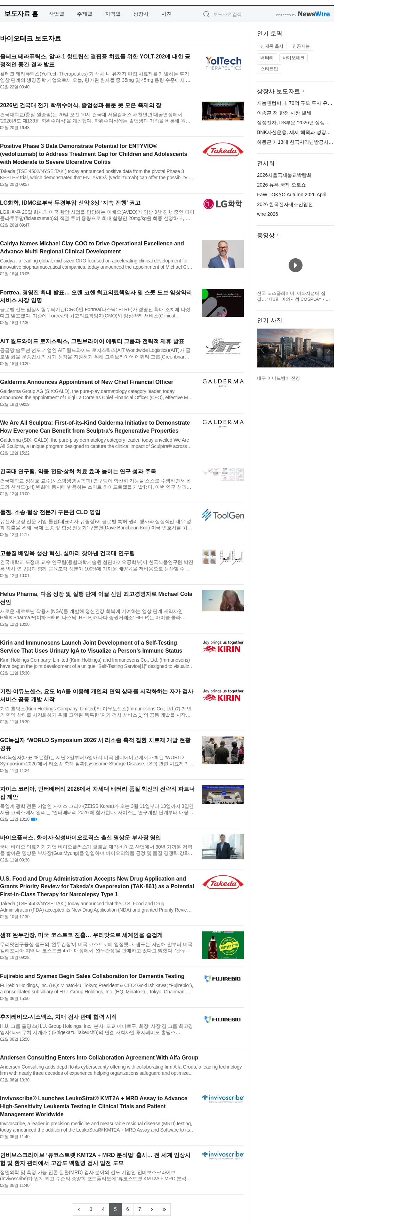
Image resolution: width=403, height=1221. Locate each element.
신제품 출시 (271, 46)
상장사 (141, 14)
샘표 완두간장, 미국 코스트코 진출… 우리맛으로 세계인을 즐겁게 (81, 935)
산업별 (56, 14)
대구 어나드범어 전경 (278, 378)
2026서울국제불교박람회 (284, 175)
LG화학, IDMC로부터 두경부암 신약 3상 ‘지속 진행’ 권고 (70, 203)
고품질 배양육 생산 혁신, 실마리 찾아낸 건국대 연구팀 (67, 553)
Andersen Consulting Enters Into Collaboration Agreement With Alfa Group (99, 1058)
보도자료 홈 (21, 13)
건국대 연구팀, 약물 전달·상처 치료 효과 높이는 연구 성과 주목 (78, 471)
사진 (166, 14)
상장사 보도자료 (278, 91)
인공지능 (301, 46)
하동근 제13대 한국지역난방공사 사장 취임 (303, 142)
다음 (328, 350)
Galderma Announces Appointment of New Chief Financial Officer (86, 382)
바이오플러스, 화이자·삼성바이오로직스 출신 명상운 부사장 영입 (80, 838)
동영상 (266, 235)
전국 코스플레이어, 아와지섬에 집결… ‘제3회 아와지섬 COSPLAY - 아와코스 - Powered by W (293, 299)
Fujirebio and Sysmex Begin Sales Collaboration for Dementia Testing (92, 976)
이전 (262, 350)
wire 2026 (267, 214)
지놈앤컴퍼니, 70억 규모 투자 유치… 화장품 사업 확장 (316, 103)
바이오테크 (294, 57)
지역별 (113, 14)
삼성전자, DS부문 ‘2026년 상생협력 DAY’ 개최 (307, 122)
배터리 (267, 57)
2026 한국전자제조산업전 (285, 204)
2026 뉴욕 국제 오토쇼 (281, 185)
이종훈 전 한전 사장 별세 (284, 113)
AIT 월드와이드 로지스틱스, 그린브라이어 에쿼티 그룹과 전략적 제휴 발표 (92, 341)
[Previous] (79, 1209)
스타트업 (269, 68)
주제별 (84, 14)
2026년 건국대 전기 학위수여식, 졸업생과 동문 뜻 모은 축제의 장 (80, 105)
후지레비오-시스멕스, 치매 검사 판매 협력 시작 (58, 1017)
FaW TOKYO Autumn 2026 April (291, 194)
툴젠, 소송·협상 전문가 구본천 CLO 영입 (50, 512)
